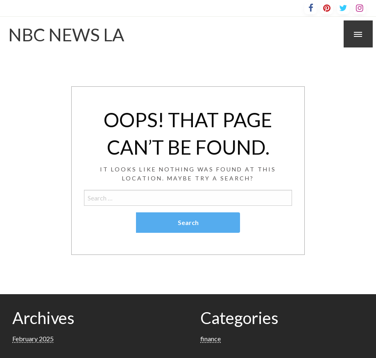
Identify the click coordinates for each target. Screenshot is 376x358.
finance (210, 338)
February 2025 (33, 338)
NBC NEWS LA (66, 34)
